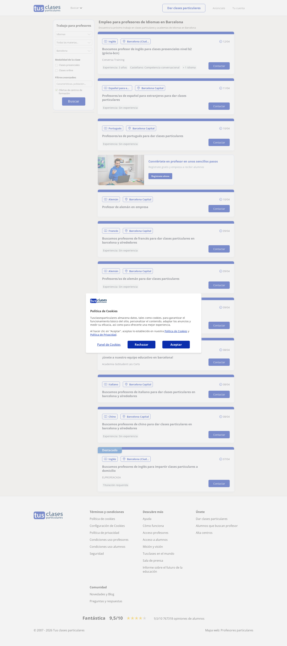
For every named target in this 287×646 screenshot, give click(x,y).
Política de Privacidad (103, 334)
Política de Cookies (176, 331)
